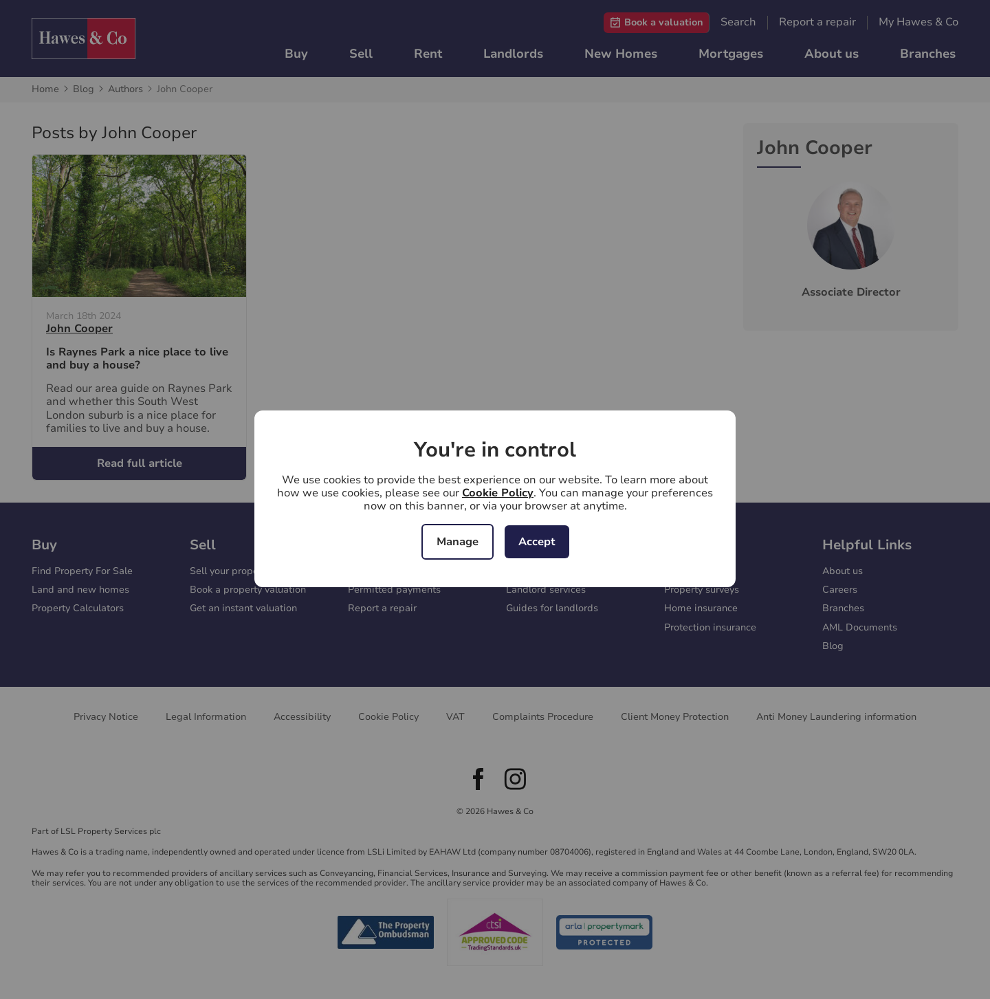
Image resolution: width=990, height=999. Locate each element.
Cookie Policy (498, 493)
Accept (537, 541)
